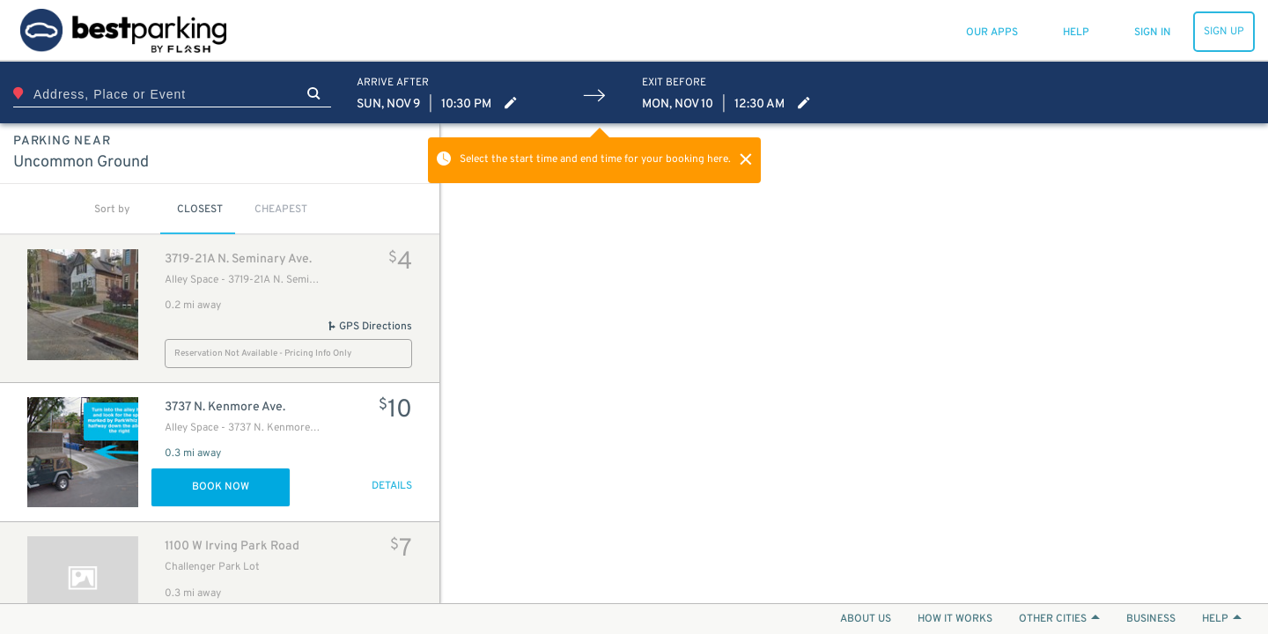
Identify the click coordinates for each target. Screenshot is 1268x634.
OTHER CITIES (1059, 619)
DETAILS (392, 486)
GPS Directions (369, 327)
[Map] (854, 363)
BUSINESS (1151, 619)
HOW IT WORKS (955, 619)
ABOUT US (865, 619)
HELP (1222, 619)
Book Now (220, 487)
